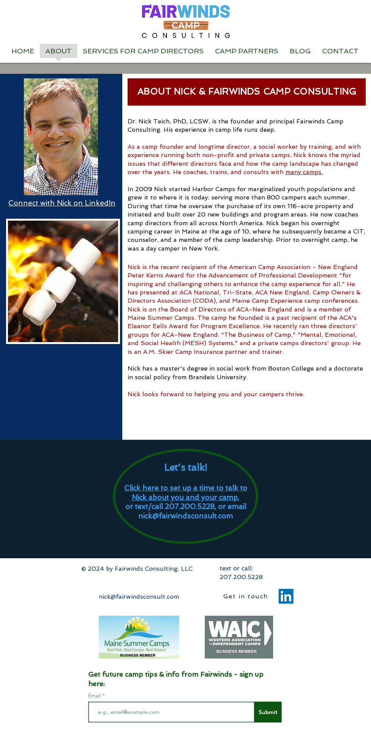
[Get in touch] (246, 596)
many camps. (304, 172)
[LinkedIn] (286, 596)
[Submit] (268, 712)
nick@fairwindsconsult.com (185, 516)
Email (95, 695)
